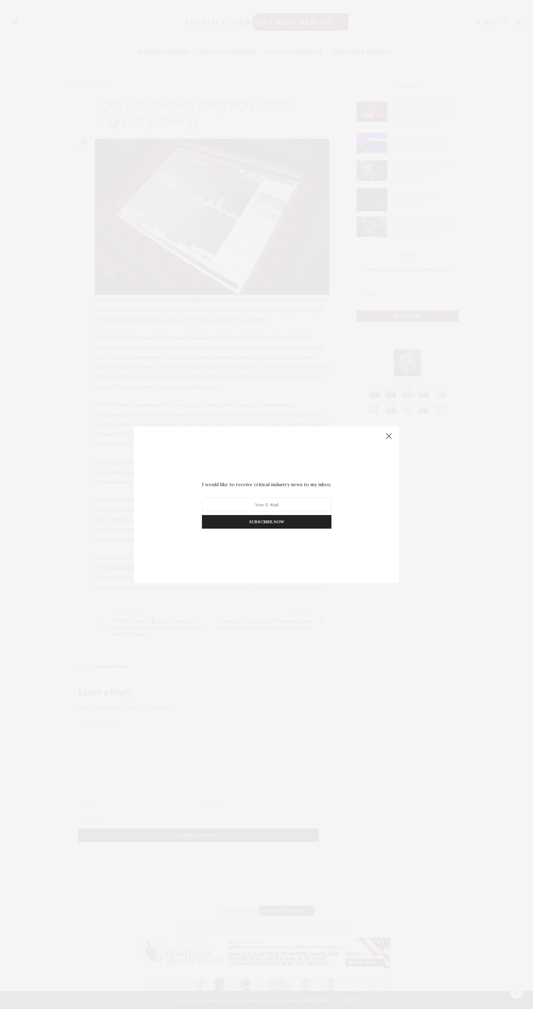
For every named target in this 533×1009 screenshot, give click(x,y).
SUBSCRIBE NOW (266, 521)
